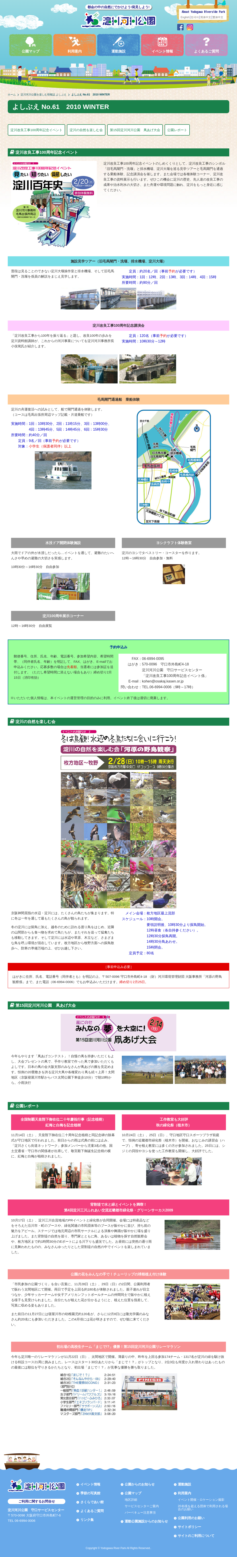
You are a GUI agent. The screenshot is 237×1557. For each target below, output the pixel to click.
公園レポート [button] (177, 130)
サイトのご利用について (196, 1536)
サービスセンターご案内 (142, 1506)
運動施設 (118, 45)
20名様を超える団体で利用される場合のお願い (203, 1507)
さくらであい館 (92, 1502)
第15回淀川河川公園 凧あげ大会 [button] (135, 130)
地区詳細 (131, 1499)
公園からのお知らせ (140, 1484)
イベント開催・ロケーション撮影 (201, 1499)
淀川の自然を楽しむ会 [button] (86, 130)
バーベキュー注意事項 (140, 1512)
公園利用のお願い (191, 1518)
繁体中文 (218, 17)
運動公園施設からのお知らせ (146, 1521)
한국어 (195, 17)
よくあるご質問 (206, 45)
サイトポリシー (189, 1527)
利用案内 (75, 45)
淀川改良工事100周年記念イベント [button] (36, 130)
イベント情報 (162, 45)
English (185, 17)
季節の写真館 (90, 1493)
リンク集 (87, 1520)
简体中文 (205, 17)
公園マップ (30, 45)
